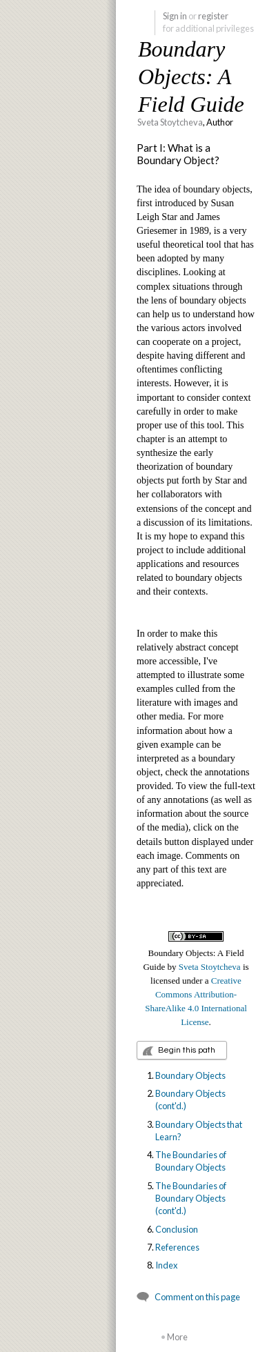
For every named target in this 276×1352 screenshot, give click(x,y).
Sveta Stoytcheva (170, 122)
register (213, 15)
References (177, 1247)
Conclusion (176, 1229)
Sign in (175, 15)
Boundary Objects (190, 1075)
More (177, 1336)
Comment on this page (197, 1296)
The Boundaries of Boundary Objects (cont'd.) (190, 1198)
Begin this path (186, 1050)
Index (166, 1265)
